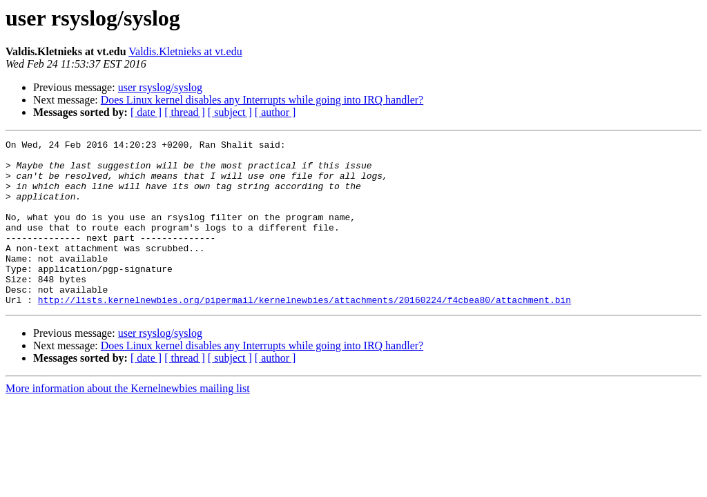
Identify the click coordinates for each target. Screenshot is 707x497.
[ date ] (146, 112)
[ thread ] (184, 112)
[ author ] (275, 112)
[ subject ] (230, 112)
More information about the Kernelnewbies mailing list (128, 421)
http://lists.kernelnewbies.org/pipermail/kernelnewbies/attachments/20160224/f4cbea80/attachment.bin (304, 333)
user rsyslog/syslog (160, 87)
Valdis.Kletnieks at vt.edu (185, 51)
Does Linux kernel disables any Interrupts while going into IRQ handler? (262, 100)
